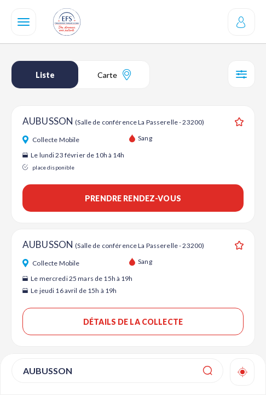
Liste (45, 75)
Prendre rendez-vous (133, 198)
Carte (114, 74)
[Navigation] (23, 22)
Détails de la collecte (133, 321)
